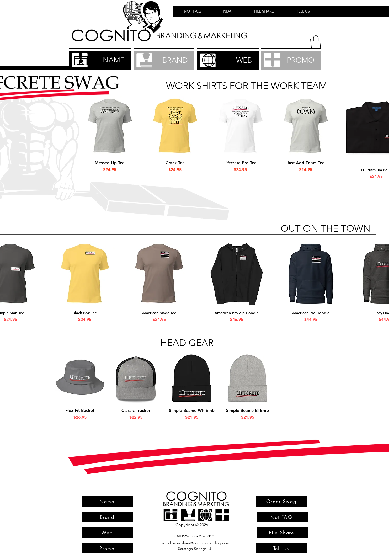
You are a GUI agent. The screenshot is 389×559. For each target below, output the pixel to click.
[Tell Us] (281, 548)
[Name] (107, 501)
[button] (315, 42)
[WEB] (228, 60)
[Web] (107, 532)
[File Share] (282, 532)
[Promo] (107, 548)
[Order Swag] (281, 501)
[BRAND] (164, 60)
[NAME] (100, 60)
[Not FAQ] (282, 517)
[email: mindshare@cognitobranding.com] (196, 543)
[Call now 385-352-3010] (194, 536)
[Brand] (107, 517)
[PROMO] (291, 60)
